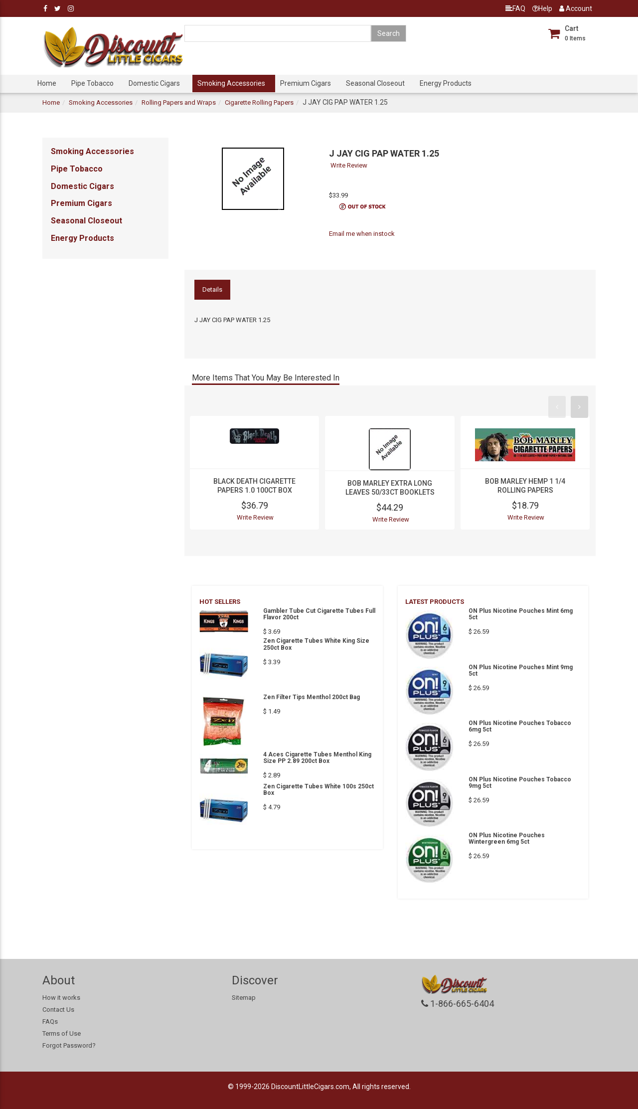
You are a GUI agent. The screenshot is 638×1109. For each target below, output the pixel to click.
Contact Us (58, 1009)
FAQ (515, 8)
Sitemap (244, 997)
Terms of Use (61, 1033)
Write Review (348, 165)
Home (46, 83)
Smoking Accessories (231, 83)
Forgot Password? (69, 1045)
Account (575, 8)
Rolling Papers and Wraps (179, 102)
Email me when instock (362, 233)
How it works (61, 997)
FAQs (50, 1021)
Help (542, 8)
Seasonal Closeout (375, 83)
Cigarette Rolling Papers (259, 102)
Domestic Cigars (154, 83)
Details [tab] (212, 289)
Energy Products (446, 83)
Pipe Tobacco (92, 83)
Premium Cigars (305, 83)
